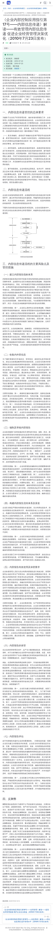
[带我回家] (9, 3)
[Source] (40, 3)
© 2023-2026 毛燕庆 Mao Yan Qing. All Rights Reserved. (25, 928)
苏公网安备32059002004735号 (33, 930)
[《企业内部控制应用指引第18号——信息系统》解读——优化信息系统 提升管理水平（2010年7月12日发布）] (26, 919)
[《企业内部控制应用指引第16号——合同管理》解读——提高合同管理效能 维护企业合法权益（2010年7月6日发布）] (26, 909)
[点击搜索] (45, 3)
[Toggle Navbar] (49, 2)
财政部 (16, 69)
